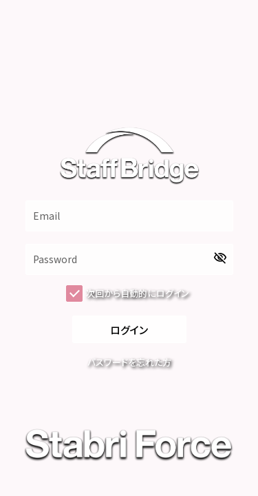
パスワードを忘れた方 (129, 362)
